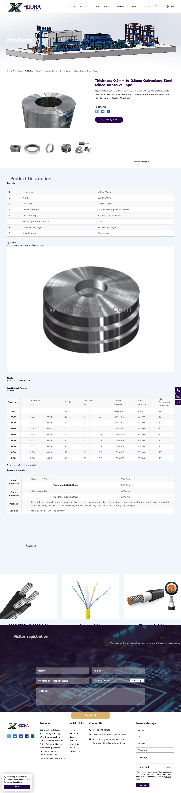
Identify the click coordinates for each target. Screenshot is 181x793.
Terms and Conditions (13, 782)
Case (97, 6)
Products (83, 6)
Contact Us (145, 6)
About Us (120, 6)
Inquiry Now (109, 119)
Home (73, 6)
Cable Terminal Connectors (52, 758)
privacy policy (24, 779)
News (134, 6)
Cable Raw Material (48, 754)
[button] (89, 671)
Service (106, 6)
